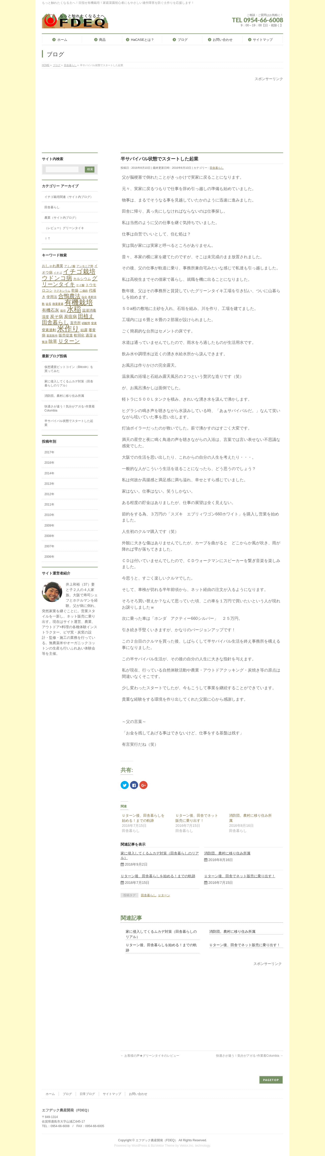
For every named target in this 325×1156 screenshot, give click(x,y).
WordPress (139, 1145)
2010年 (49, 515)
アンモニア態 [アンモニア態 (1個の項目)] (84, 266)
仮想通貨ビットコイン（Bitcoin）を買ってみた (68, 369)
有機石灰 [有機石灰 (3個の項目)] (50, 310)
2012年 (49, 494)
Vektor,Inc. (187, 1145)
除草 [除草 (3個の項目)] (52, 341)
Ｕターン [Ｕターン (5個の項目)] (69, 341)
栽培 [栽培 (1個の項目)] (63, 310)
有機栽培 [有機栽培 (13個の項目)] (78, 302)
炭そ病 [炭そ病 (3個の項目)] (56, 316)
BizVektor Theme (163, 1145)
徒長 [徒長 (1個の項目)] (48, 303)
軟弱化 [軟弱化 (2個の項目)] (79, 335)
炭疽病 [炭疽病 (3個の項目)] (70, 316)
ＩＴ (47, 238)
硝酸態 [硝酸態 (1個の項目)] (86, 323)
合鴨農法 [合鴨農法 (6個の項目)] (69, 296)
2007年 (49, 546)
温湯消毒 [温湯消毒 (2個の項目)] (89, 310)
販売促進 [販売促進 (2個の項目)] (66, 335)
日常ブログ (87, 1094)
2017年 (49, 452)
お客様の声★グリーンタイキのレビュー (150, 1055)
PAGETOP (271, 1080)
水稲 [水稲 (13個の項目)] (74, 309)
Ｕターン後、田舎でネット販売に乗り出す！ (239, 876)
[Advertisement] (162, 117)
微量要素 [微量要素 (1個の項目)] (57, 303)
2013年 (49, 484)
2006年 (49, 556)
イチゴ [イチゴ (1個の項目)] (58, 272)
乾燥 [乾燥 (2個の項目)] (74, 290)
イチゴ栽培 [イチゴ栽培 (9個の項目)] (79, 271)
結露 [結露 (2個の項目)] (84, 330)
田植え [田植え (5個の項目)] (86, 316)
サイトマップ (112, 1094)
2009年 (49, 525)
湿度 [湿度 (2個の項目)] (45, 317)
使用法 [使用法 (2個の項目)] (51, 297)
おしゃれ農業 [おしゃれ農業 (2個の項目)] (52, 266)
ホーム (50, 1094)
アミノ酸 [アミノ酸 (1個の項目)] (69, 266)
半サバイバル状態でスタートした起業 (68, 423)
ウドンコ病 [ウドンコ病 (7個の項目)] (57, 278)
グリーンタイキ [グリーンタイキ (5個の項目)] (70, 281)
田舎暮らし (217, 167)
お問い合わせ (138, 1094)
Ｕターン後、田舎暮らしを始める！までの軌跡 (158, 876)
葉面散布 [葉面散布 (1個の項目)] (52, 335)
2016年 (49, 462)
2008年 (49, 536)
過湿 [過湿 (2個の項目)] (89, 335)
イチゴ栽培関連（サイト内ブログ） (68, 197)
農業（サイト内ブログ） (61, 217)
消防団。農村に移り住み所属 (227, 853)
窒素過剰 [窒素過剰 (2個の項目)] (49, 330)
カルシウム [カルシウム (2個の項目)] (82, 279)
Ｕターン (164, 895)
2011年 (49, 504)
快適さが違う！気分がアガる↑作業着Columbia (249, 1055)
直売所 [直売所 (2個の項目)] (75, 323)
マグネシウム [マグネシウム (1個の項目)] (62, 290)
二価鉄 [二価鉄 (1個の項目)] (83, 290)
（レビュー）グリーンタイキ (64, 228)
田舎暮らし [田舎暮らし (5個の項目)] (55, 322)
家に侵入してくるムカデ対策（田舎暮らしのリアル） (68, 383)
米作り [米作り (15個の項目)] (68, 328)
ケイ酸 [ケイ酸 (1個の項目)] (80, 285)
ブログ (67, 1094)
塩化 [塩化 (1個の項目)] (84, 297)
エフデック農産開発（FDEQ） (157, 1140)
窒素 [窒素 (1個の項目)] (94, 323)
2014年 (49, 473)
